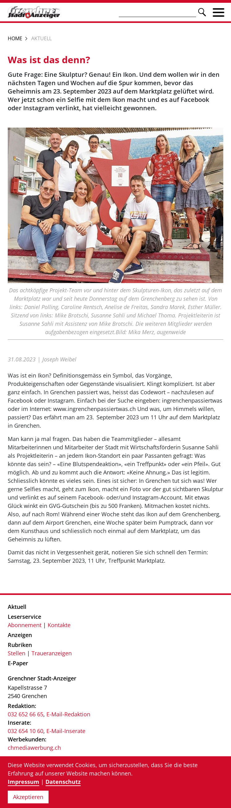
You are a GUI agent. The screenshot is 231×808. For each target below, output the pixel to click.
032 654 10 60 (25, 731)
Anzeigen (20, 635)
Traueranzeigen (52, 653)
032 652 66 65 (25, 714)
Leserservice (24, 616)
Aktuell (17, 606)
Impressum (23, 781)
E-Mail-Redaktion (68, 714)
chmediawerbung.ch (34, 747)
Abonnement (24, 625)
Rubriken (20, 645)
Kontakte (59, 625)
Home (15, 38)
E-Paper (18, 663)
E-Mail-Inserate (65, 731)
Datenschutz (63, 781)
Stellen (16, 653)
